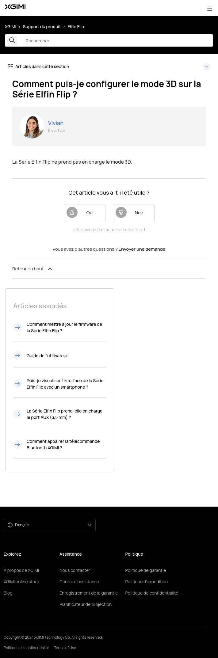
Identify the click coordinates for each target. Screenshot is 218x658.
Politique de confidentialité (151, 593)
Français (53, 525)
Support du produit (42, 26)
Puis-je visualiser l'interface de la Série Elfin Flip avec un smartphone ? (65, 384)
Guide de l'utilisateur (47, 356)
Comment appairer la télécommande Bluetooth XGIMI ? (63, 444)
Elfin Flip (75, 26)
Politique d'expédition (146, 581)
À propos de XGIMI (21, 570)
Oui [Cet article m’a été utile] (80, 212)
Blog (8, 593)
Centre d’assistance (79, 581)
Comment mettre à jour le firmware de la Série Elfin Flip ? (64, 327)
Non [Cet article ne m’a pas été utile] (129, 212)
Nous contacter (74, 570)
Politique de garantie (145, 570)
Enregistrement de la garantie (88, 593)
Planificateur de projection (85, 604)
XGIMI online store (21, 581)
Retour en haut (32, 268)
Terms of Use (65, 647)
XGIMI (10, 26)
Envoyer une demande (142, 249)
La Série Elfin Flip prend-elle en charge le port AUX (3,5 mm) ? (64, 414)
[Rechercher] (109, 40)
